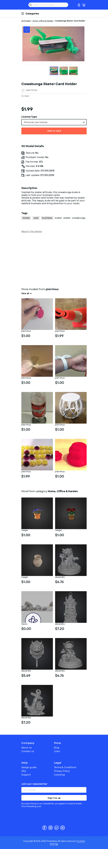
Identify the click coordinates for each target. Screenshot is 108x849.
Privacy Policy (62, 771)
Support (26, 774)
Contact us (27, 751)
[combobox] (54, 122)
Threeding (23, 5)
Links (57, 751)
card (36, 218)
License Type (29, 116)
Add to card (54, 130)
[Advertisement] (54, 259)
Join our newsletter (34, 784)
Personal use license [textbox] (35, 122)
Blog (56, 747)
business (47, 218)
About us (26, 747)
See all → (26, 293)
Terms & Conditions (65, 767)
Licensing (59, 774)
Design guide (28, 767)
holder (26, 218)
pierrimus (31, 90)
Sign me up (54, 798)
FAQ (23, 771)
